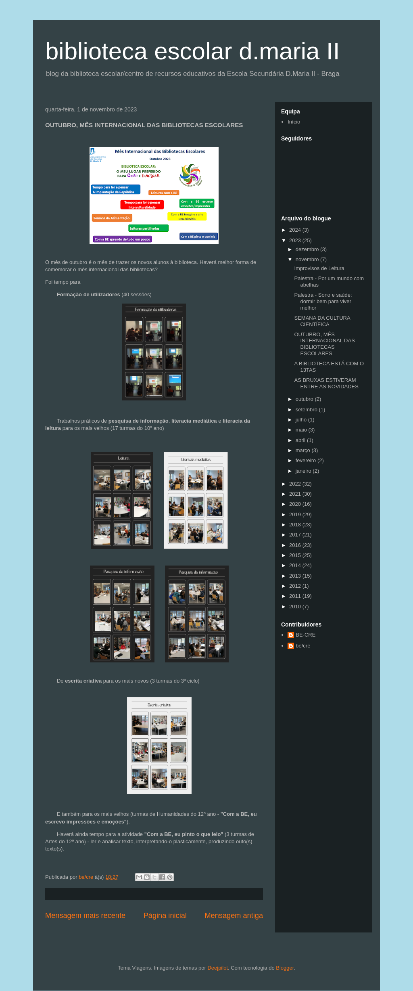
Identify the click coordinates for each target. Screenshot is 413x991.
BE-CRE (305, 635)
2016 (295, 545)
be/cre (303, 646)
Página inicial (165, 915)
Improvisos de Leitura (319, 268)
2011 (295, 596)
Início (294, 122)
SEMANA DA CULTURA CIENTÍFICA (322, 321)
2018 (295, 525)
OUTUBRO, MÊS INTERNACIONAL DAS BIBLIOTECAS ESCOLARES (324, 343)
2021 (295, 494)
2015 (295, 555)
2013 (295, 576)
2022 (295, 484)
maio (302, 430)
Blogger (285, 968)
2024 (295, 230)
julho (302, 420)
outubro (305, 399)
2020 (295, 504)
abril (301, 440)
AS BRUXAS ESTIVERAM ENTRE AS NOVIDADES (326, 383)
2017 (295, 535)
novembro (308, 259)
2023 (295, 240)
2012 (295, 586)
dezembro (308, 249)
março (304, 450)
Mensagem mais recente (85, 915)
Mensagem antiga (233, 915)
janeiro (304, 471)
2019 (295, 514)
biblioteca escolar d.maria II (192, 51)
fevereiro (306, 460)
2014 (295, 565)
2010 (295, 606)
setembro (307, 409)
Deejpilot (217, 968)
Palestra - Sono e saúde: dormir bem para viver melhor (323, 301)
